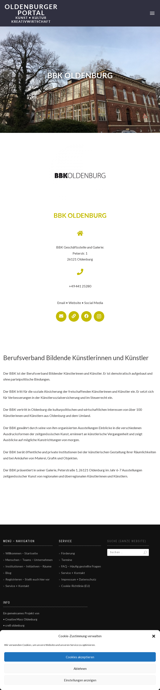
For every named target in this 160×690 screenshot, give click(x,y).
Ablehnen (80, 668)
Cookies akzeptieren (80, 657)
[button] (154, 636)
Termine (66, 560)
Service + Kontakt (17, 586)
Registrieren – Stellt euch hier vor (27, 579)
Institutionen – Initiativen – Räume (28, 566)
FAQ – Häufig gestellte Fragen (81, 566)
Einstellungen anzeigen (80, 680)
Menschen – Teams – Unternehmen (29, 560)
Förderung (68, 553)
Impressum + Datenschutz (78, 579)
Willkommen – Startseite (21, 553)
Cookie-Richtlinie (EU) (75, 586)
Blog (8, 573)
